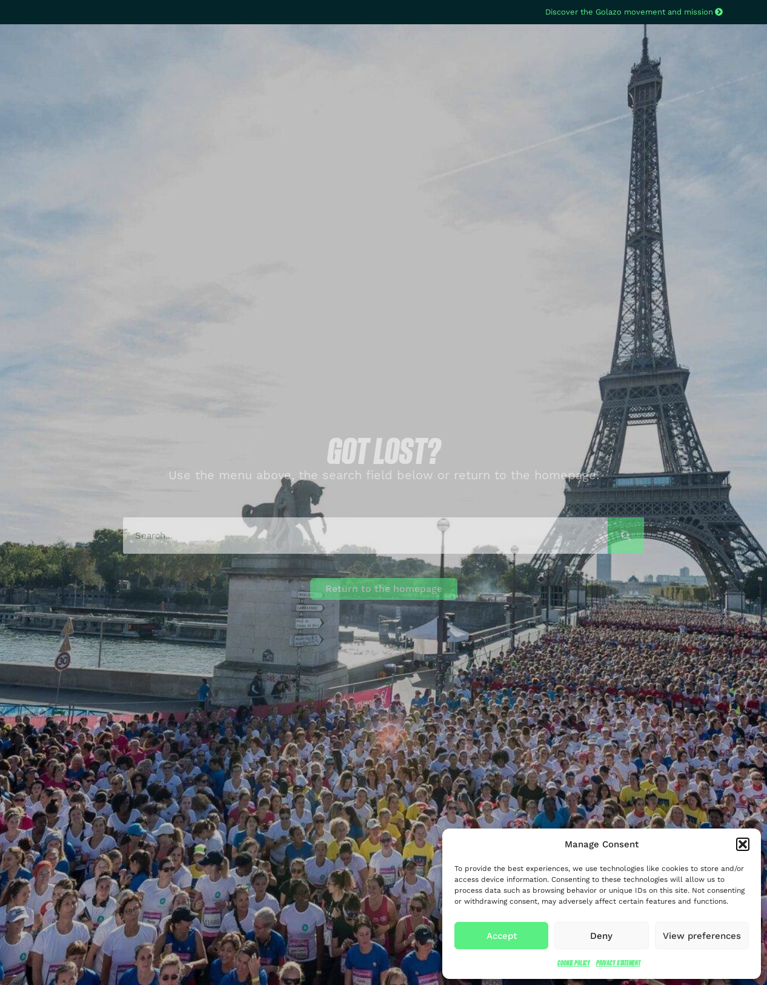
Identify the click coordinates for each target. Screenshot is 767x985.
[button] (743, 844)
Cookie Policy (573, 962)
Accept (501, 935)
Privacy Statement (618, 962)
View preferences (702, 935)
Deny (601, 935)
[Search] (626, 535)
